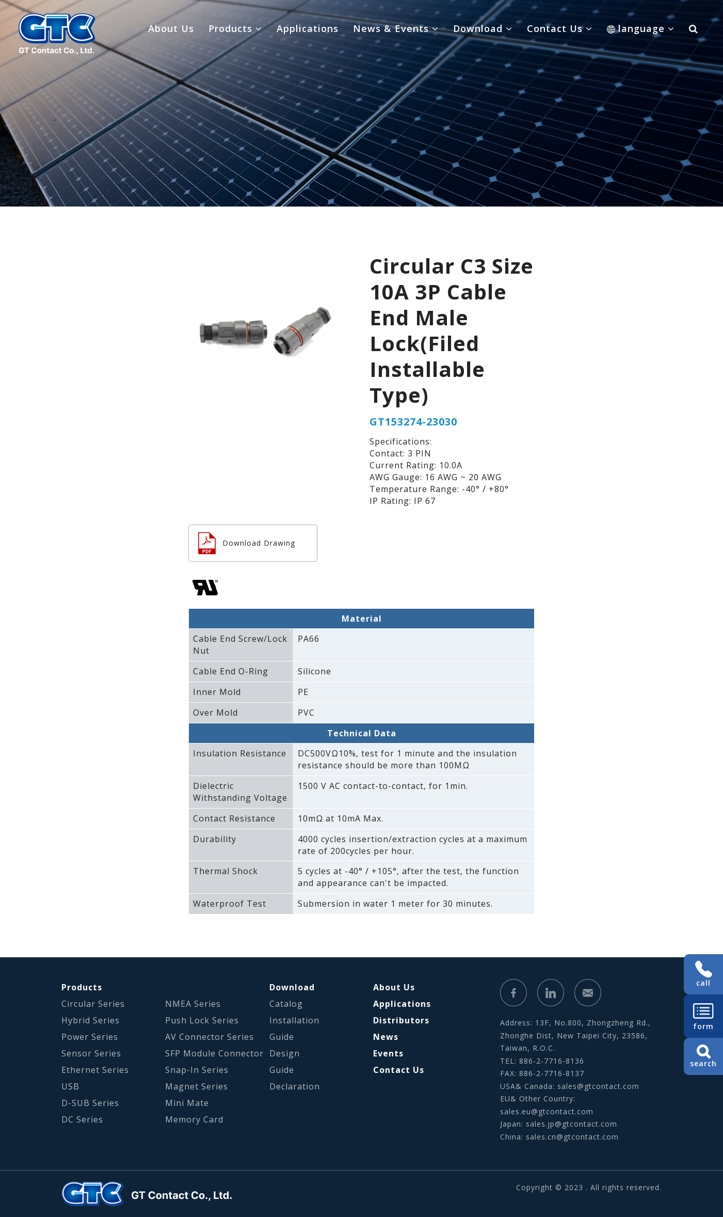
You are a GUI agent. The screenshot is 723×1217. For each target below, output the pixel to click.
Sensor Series (91, 1053)
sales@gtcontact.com (598, 1086)
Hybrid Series (90, 1020)
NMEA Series (193, 1003)
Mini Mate (187, 1103)
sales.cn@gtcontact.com (572, 1137)
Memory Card (194, 1119)
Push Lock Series (202, 1020)
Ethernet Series (95, 1070)
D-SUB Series (90, 1103)
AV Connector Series (209, 1036)
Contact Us (398, 1070)
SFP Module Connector (214, 1053)
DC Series (82, 1119)
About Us (171, 28)
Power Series (89, 1036)
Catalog (286, 1003)
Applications (308, 28)
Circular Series (93, 1003)
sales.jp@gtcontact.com (571, 1124)
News (385, 1036)
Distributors (401, 1020)
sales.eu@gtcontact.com (546, 1111)
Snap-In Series (197, 1070)
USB (70, 1086)
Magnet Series (196, 1086)
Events (388, 1053)
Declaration (294, 1086)
